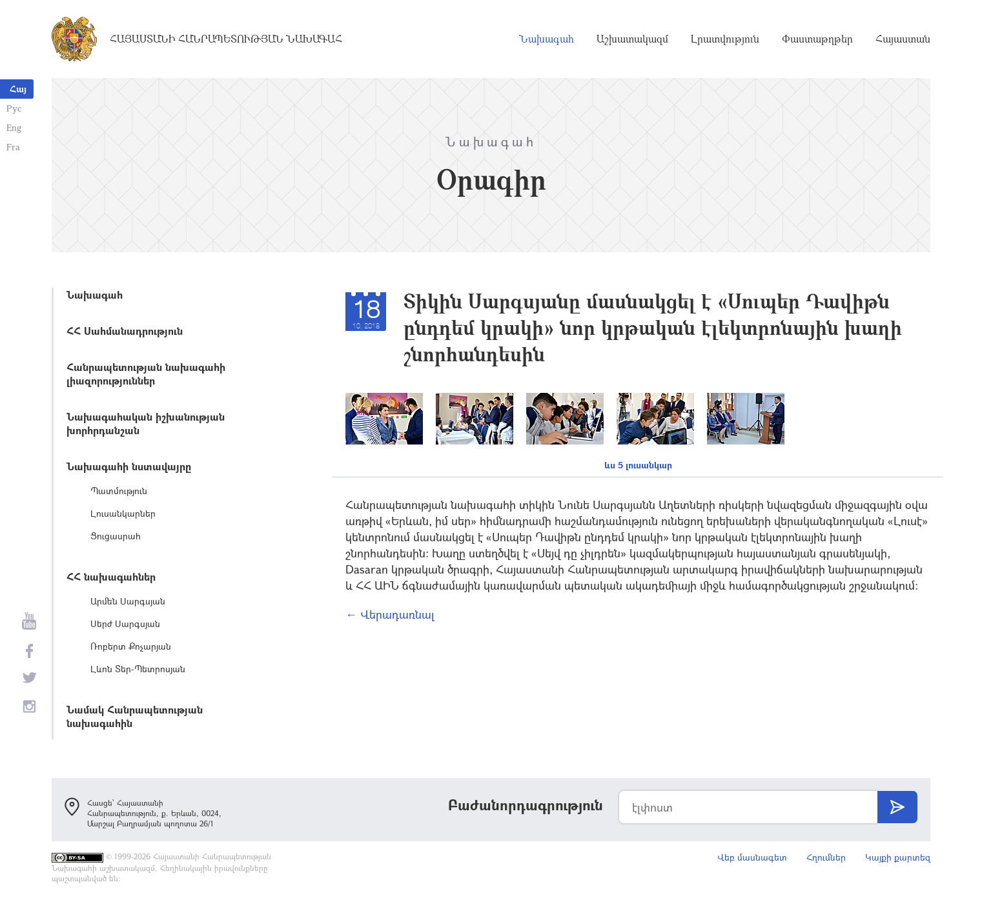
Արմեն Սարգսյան (127, 601)
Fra (13, 147)
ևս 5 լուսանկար (638, 465)
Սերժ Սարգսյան (125, 623)
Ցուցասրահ (115, 536)
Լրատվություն (725, 39)
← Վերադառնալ (390, 614)
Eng (13, 127)
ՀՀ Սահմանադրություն (124, 330)
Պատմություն (118, 490)
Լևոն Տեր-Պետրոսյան (137, 669)
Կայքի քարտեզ (897, 857)
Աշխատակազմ (632, 39)
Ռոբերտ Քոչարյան (130, 646)
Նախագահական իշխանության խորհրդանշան (145, 423)
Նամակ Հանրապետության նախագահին (134, 716)
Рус (13, 108)
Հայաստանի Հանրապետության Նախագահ (226, 39)
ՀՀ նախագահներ (111, 576)
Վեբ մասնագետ (752, 857)
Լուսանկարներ (123, 513)
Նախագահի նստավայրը (128, 466)
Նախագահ (546, 39)
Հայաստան (902, 39)
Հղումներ (826, 857)
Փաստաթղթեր (817, 39)
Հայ (18, 89)
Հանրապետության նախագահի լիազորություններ (145, 373)
